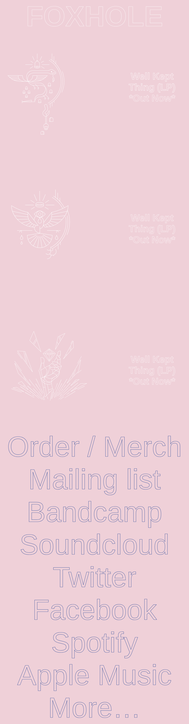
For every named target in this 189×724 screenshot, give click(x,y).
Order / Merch (94, 447)
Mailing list (94, 479)
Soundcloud (94, 544)
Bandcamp (94, 512)
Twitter (94, 577)
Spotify (94, 642)
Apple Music (94, 675)
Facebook (94, 610)
